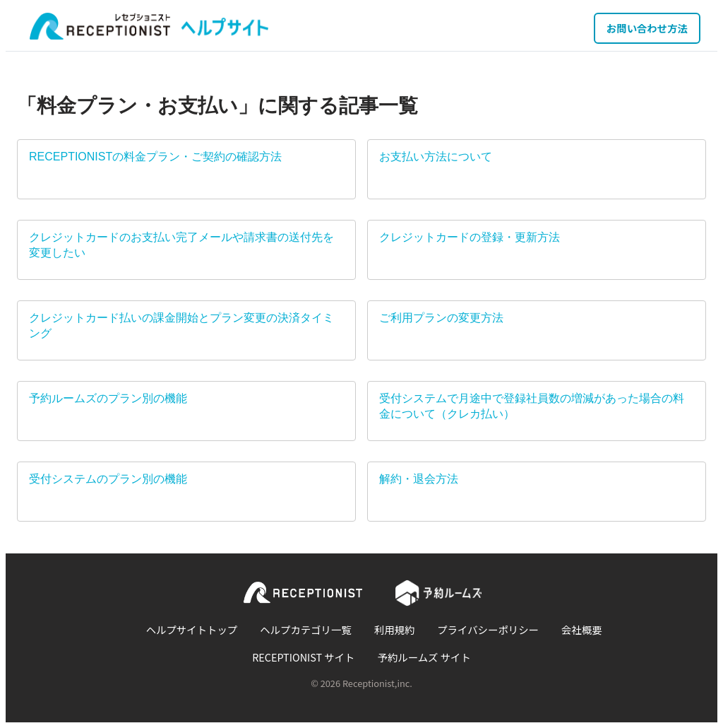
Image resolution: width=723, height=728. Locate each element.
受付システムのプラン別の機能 (108, 479)
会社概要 (581, 629)
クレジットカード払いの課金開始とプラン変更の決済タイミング (181, 325)
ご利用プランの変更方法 (441, 318)
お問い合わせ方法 (647, 27)
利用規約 (394, 629)
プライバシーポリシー (488, 629)
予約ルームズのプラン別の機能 (108, 398)
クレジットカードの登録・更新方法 (469, 237)
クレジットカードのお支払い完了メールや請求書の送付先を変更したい (181, 245)
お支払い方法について (435, 157)
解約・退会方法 (418, 479)
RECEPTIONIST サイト (303, 657)
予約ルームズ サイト (424, 657)
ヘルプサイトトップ (192, 629)
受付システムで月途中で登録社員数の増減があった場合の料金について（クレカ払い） (531, 406)
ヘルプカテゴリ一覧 (306, 629)
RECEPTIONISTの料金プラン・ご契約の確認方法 (155, 157)
